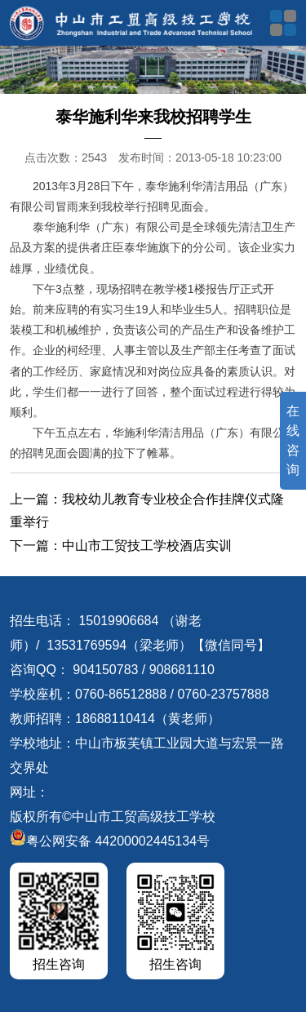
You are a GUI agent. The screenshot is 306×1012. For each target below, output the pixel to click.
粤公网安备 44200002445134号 (110, 841)
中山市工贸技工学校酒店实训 (147, 546)
